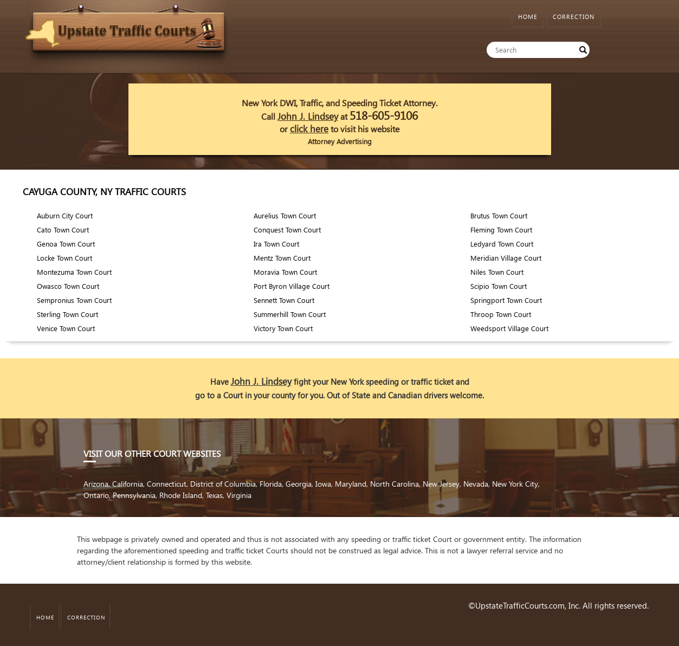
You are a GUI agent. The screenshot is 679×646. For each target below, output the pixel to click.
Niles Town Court (496, 271)
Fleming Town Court (501, 229)
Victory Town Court (283, 328)
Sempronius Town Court (74, 300)
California (127, 484)
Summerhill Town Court (290, 314)
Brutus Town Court (498, 215)
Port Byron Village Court (291, 285)
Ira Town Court (276, 243)
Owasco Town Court (68, 285)
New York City (515, 484)
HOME (528, 16)
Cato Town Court (63, 229)
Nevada (475, 484)
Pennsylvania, (136, 495)
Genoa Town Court (66, 243)
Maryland (350, 484)
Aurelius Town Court (285, 215)
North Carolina (394, 484)
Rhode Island (180, 495)
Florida (271, 484)
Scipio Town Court (498, 285)
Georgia (299, 484)
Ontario (96, 495)
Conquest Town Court (287, 229)
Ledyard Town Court (501, 243)
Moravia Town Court (285, 271)
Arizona (95, 484)
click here (309, 128)
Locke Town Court (64, 257)
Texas (214, 495)
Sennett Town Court (284, 300)
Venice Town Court (66, 328)
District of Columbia (223, 484)
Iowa (323, 484)
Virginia (239, 495)
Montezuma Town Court (74, 271)
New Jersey (441, 484)
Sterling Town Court (67, 314)
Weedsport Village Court (509, 328)
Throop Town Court (500, 314)
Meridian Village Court (505, 257)
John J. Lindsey (307, 116)
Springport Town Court (506, 300)
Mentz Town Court (282, 257)
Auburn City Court (65, 215)
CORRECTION (573, 16)
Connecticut (166, 484)
